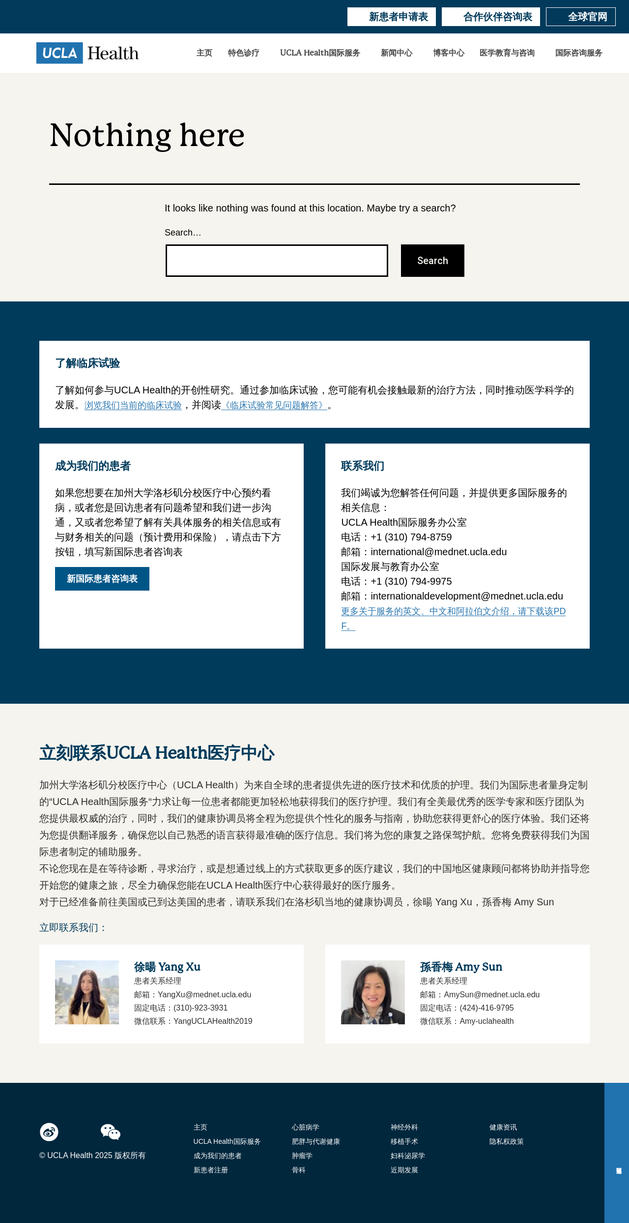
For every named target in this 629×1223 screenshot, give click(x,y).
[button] (246, 53)
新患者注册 (211, 1170)
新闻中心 (396, 53)
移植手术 (404, 1141)
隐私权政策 (506, 1141)
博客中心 (448, 53)
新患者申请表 (391, 16)
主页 (204, 53)
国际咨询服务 (578, 53)
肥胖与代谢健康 (316, 1141)
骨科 (299, 1170)
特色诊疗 (243, 53)
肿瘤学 (302, 1156)
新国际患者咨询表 (102, 579)
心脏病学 (305, 1127)
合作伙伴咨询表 (491, 16)
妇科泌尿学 (408, 1156)
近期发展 (404, 1170)
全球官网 (580, 16)
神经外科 (404, 1127)
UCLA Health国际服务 (320, 53)
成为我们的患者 (218, 1156)
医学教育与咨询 (507, 53)
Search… (183, 233)
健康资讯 (503, 1127)
